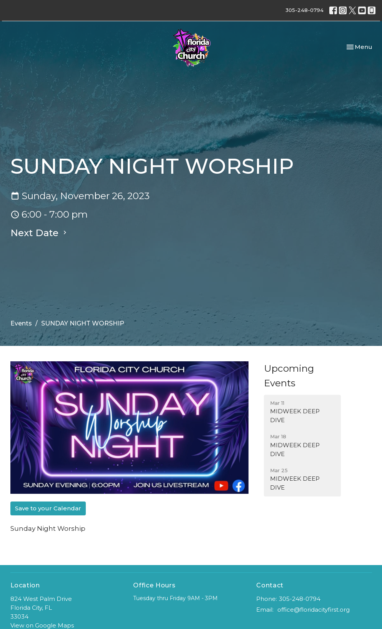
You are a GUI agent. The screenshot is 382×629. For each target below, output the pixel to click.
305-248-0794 (304, 10)
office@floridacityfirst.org (313, 609)
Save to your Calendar (48, 508)
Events (21, 323)
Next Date (39, 232)
